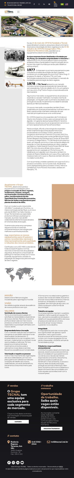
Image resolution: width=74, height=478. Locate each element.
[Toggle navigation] (18, 12)
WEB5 (61, 467)
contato (18, 422)
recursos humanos (52, 429)
